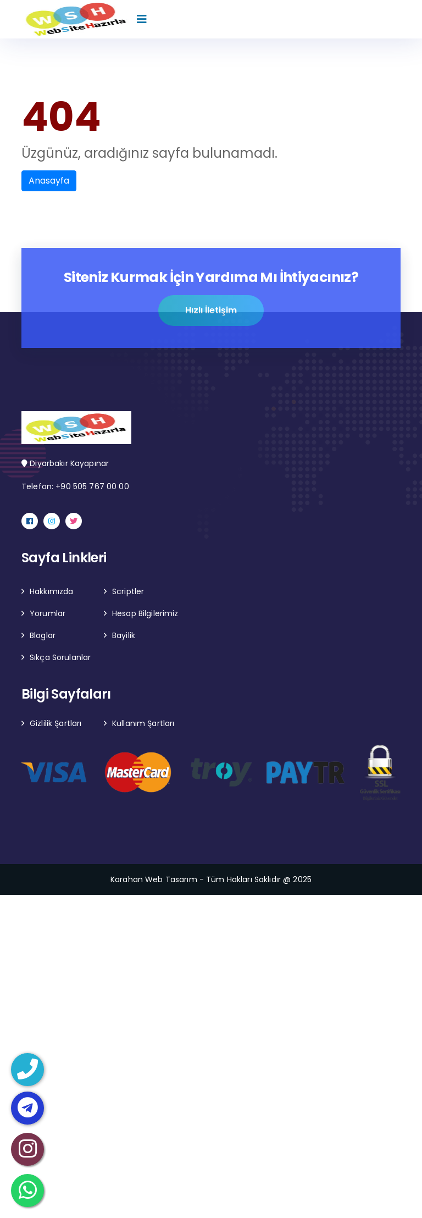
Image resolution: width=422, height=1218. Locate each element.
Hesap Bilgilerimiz (145, 613)
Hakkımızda (51, 591)
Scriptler (128, 591)
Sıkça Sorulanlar (60, 657)
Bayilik (123, 635)
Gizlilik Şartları (55, 723)
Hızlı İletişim (211, 310)
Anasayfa (49, 180)
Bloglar (42, 635)
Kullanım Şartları (143, 723)
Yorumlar (47, 613)
